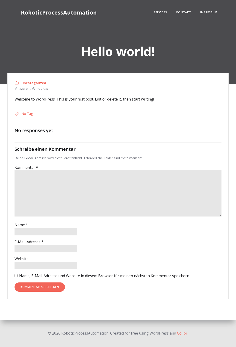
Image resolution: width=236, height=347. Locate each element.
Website (22, 258)
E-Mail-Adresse (29, 241)
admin (21, 89)
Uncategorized (33, 83)
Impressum (208, 12)
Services (160, 12)
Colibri (182, 333)
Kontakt (183, 12)
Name (21, 224)
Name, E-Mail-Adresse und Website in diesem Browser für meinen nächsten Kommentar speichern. (104, 275)
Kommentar (26, 167)
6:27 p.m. (40, 89)
